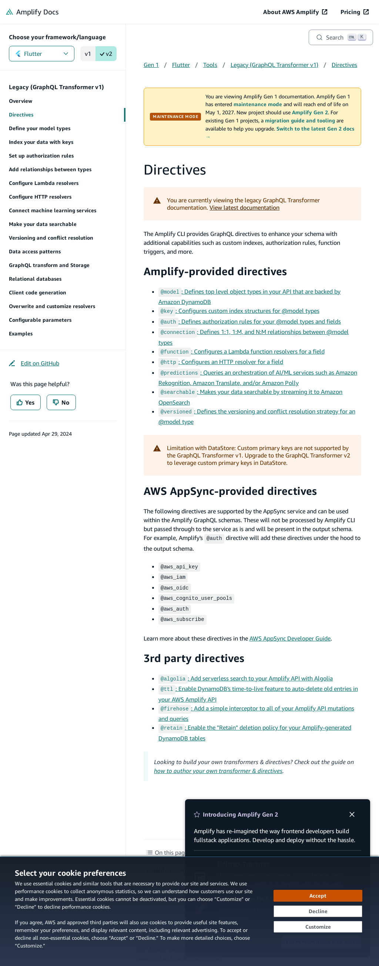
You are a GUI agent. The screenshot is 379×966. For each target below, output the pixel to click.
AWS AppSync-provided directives (230, 484)
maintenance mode (258, 104)
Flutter (41, 53)
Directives (344, 64)
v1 (88, 53)
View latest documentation (244, 207)
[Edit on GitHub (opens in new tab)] (34, 363)
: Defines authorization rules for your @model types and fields (249, 320)
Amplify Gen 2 (310, 112)
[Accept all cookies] (318, 896)
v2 (106, 53)
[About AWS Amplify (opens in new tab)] (295, 12)
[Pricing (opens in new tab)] (354, 12)
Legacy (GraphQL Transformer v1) (274, 64)
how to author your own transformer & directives (218, 756)
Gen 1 (151, 64)
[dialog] (189, 911)
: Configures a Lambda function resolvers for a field (241, 348)
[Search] (341, 37)
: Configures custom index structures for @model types (238, 310)
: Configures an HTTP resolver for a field (220, 358)
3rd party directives (194, 646)
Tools (210, 64)
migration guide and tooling (300, 120)
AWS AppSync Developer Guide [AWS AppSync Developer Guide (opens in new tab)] (290, 626)
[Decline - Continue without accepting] (318, 911)
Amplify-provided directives (215, 271)
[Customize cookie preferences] (318, 927)
